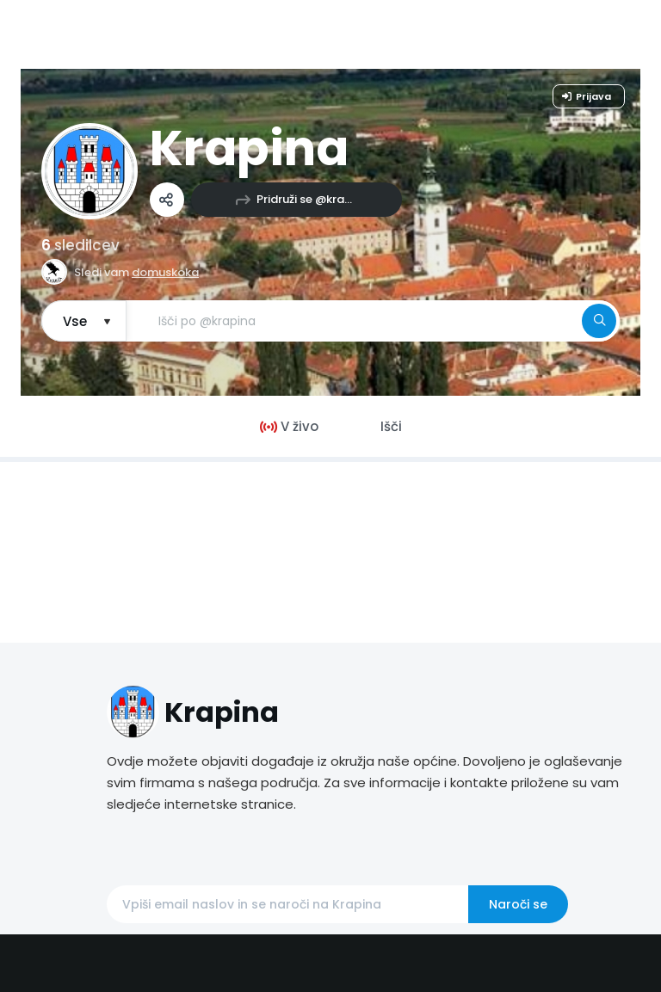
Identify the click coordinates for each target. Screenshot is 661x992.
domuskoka (165, 272)
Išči (391, 426)
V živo (289, 426)
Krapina (249, 148)
